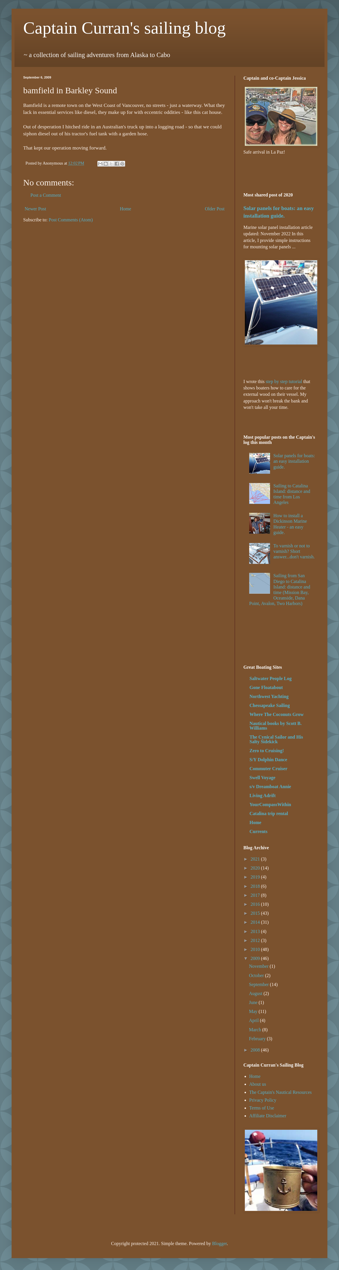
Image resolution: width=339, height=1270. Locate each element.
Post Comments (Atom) (71, 219)
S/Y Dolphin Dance (268, 759)
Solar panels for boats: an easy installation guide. (294, 461)
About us (257, 1084)
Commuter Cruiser (268, 768)
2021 (256, 859)
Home (125, 208)
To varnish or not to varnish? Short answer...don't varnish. (294, 551)
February (258, 1038)
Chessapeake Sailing (269, 705)
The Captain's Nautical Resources (280, 1092)
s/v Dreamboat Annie (270, 786)
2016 (256, 904)
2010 (256, 949)
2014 (256, 922)
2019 (256, 876)
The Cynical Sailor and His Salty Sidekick (276, 739)
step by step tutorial (284, 381)
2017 (256, 895)
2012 (256, 940)
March (255, 1029)
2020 (256, 868)
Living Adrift (262, 795)
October (257, 975)
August (256, 993)
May (253, 1011)
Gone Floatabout (266, 687)
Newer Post (35, 208)
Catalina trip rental (268, 813)
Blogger (219, 1243)
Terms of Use (261, 1107)
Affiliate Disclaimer (267, 1115)
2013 (256, 931)
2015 (256, 913)
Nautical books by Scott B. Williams (275, 725)
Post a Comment (45, 195)
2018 (256, 886)
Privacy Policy (262, 1100)
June (253, 1002)
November (259, 966)
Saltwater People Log (270, 678)
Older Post (215, 208)
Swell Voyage (262, 777)
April (254, 1020)
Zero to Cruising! (266, 750)
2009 (256, 958)
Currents (258, 831)
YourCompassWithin (270, 804)
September (259, 984)
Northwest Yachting (269, 696)
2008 (256, 1049)
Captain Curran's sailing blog (124, 27)
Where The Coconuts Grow (276, 714)
